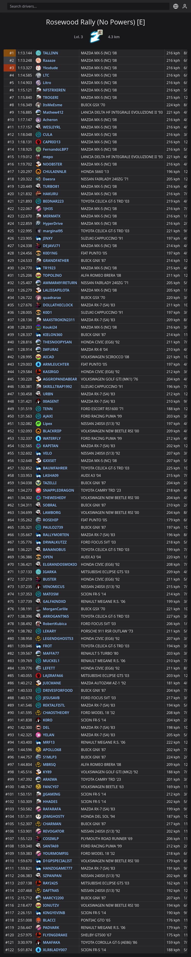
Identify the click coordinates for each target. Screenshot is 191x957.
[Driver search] (88, 6)
